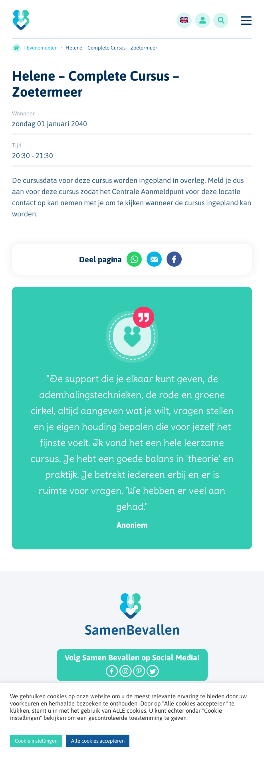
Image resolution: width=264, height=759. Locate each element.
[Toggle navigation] (245, 20)
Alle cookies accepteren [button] (98, 741)
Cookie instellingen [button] (36, 741)
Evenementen (42, 48)
